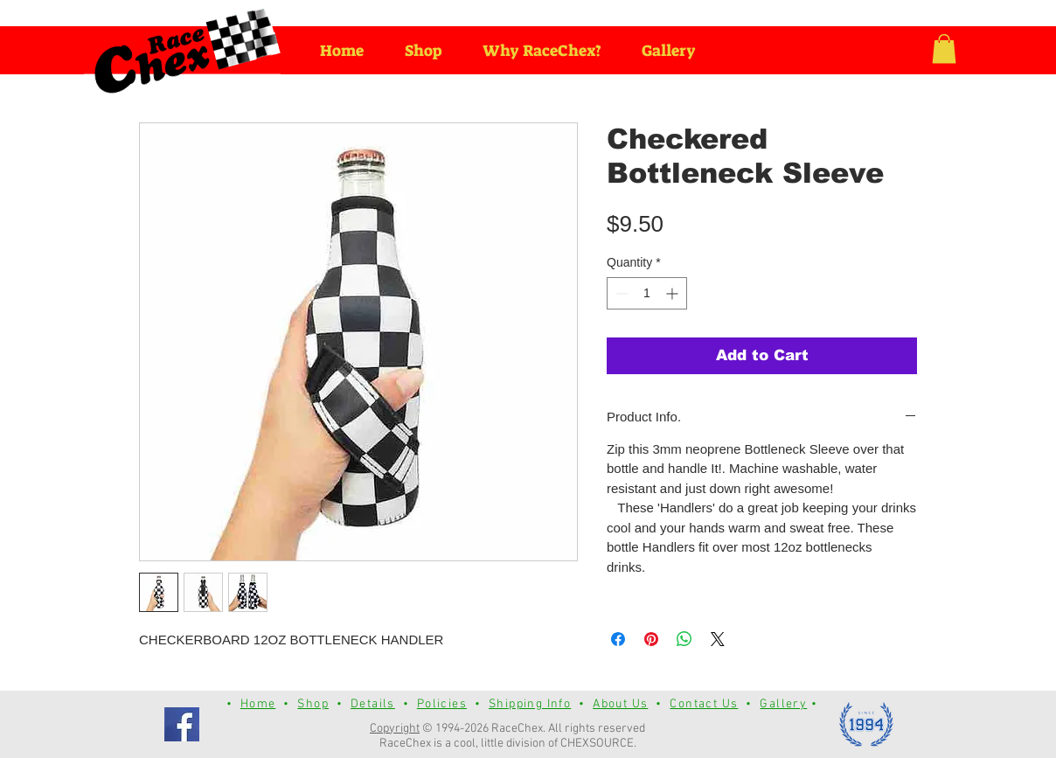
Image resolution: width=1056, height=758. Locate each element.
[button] (944, 48)
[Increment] (673, 293)
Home (258, 704)
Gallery (783, 704)
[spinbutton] (647, 293)
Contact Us (704, 704)
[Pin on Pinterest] (651, 639)
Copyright (395, 728)
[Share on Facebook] (618, 639)
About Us (620, 704)
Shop (313, 704)
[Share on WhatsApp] (684, 639)
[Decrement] (620, 293)
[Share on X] (717, 639)
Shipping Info (530, 704)
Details (373, 704)
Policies (442, 704)
